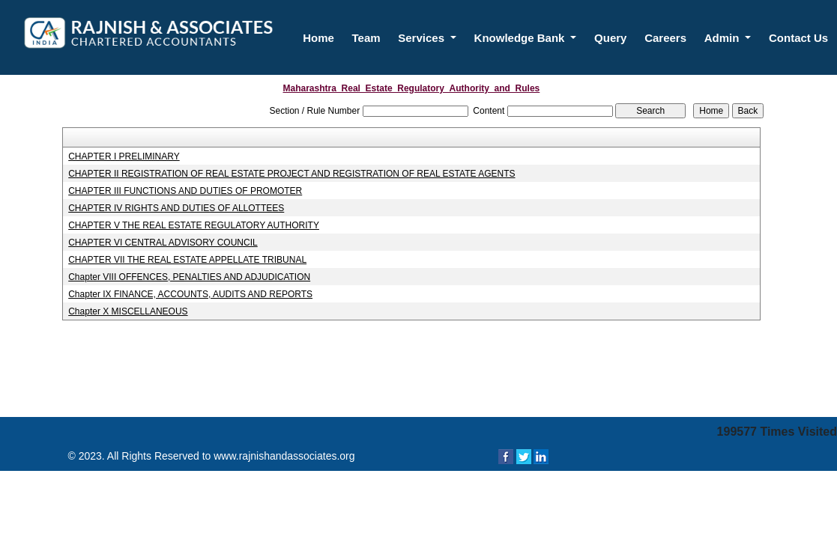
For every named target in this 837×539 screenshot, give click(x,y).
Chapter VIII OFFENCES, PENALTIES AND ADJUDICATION (189, 277)
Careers (665, 37)
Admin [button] (723, 37)
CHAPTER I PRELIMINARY (123, 156)
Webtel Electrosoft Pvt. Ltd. (648, 486)
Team (366, 37)
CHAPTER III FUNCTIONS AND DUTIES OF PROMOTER (185, 191)
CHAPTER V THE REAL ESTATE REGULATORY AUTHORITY (193, 225)
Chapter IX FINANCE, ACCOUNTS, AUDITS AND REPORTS (190, 294)
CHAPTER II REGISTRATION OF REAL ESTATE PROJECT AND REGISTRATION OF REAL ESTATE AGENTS (291, 173)
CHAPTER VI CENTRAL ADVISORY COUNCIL (163, 242)
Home (318, 37)
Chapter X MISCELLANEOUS (127, 311)
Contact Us (798, 37)
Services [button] (422, 37)
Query (610, 37)
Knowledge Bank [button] (521, 37)
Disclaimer (744, 486)
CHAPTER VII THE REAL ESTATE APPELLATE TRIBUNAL (187, 260)
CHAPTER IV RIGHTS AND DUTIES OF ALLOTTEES (176, 208)
